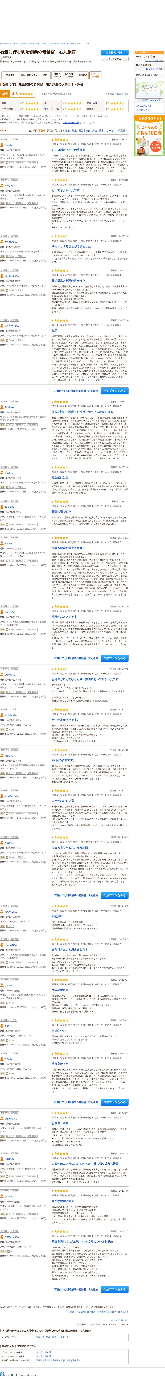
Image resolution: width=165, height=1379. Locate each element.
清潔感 (121, 130)
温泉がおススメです (64, 616)
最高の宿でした (61, 511)
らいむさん (10, 407)
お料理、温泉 (60, 1123)
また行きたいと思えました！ (70, 949)
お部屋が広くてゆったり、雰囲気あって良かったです (85, 679)
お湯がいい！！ (61, 1030)
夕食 (94, 130)
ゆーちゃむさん (12, 276)
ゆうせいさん (11, 242)
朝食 (87, 130)
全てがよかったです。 (66, 719)
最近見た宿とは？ (156, 69)
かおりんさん (11, 1118)
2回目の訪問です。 (64, 760)
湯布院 (23, 44)
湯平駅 (39, 1360)
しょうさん (10, 612)
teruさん (9, 185)
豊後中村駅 (57, 1360)
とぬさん (9, 843)
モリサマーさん (12, 326)
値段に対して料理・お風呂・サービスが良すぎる (82, 411)
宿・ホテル (4, 44)
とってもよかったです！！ (68, 190)
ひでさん (9, 1196)
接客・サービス (107, 130)
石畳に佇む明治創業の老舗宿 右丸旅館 (58, 44)
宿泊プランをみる (115, 390)
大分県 (14, 44)
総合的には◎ (60, 477)
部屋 (74, 130)
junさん (8, 1026)
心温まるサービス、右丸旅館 (70, 847)
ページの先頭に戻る (120, 1320)
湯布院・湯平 (34, 44)
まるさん (9, 473)
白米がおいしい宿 (63, 800)
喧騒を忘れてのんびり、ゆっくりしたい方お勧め (82, 1241)
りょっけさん (11, 945)
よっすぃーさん (12, 796)
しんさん (9, 145)
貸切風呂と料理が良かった (68, 280)
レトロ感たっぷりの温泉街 (68, 149)
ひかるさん (10, 674)
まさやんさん (11, 715)
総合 (67, 130)
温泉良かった (60, 1063)
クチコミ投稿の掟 (71, 122)
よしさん (9, 985)
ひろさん (9, 1059)
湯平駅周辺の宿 (142, 110)
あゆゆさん (10, 507)
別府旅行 (57, 916)
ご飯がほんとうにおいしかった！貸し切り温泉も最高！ (86, 1163)
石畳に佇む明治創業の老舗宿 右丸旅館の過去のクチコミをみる (98, 1312)
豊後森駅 (76, 1360)
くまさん (9, 543)
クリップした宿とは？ (154, 60)
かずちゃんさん (12, 1237)
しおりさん (10, 1159)
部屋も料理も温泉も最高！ (68, 548)
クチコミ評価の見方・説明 (118, 94)
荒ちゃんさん (11, 912)
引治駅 (67, 1360)
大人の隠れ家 (60, 990)
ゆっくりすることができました (71, 246)
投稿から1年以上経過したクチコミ (52, 1337)
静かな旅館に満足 (63, 1201)
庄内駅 (47, 1360)
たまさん (9, 755)
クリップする (114, 59)
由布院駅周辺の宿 (143, 106)
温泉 (54, 330)
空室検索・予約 (114, 52)
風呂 (81, 130)
